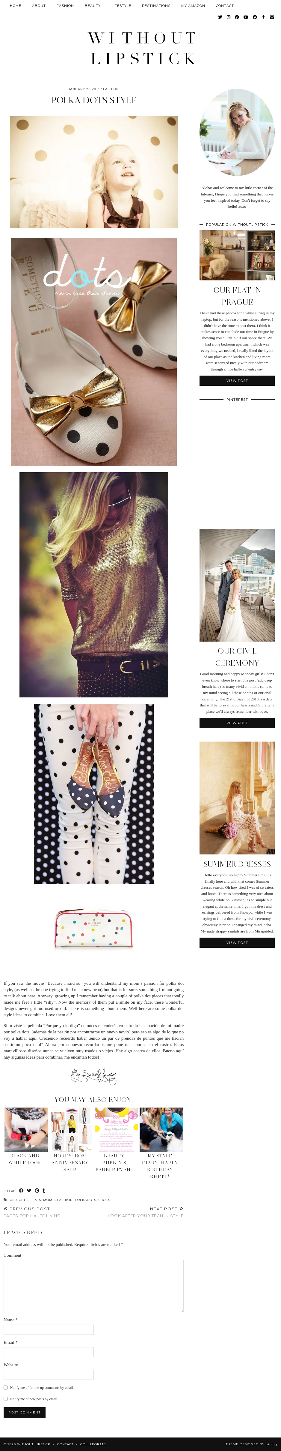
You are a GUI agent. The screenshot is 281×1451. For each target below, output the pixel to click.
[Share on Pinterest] (37, 1190)
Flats (36, 1200)
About (39, 6)
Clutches (19, 1200)
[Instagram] (229, 17)
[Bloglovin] (264, 17)
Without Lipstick (33, 1444)
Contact (65, 1444)
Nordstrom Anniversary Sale (70, 1162)
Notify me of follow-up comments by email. (42, 1388)
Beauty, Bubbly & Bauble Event (115, 1162)
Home (15, 6)
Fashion (65, 6)
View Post (237, 381)
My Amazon (193, 6)
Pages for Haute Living (32, 1212)
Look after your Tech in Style (146, 1212)
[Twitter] (220, 17)
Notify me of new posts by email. (34, 1399)
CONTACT (225, 6)
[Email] (272, 17)
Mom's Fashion (58, 1200)
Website (11, 1364)
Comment (12, 1255)
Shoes (104, 1200)
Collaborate (93, 1444)
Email (11, 1342)
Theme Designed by (251, 1444)
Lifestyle (121, 6)
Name (11, 1319)
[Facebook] (255, 17)
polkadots (85, 1200)
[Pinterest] (237, 17)
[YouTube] (246, 17)
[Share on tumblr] (44, 1190)
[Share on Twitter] (29, 1190)
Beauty (93, 6)
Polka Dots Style (94, 100)
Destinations (156, 6)
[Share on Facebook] (21, 1190)
